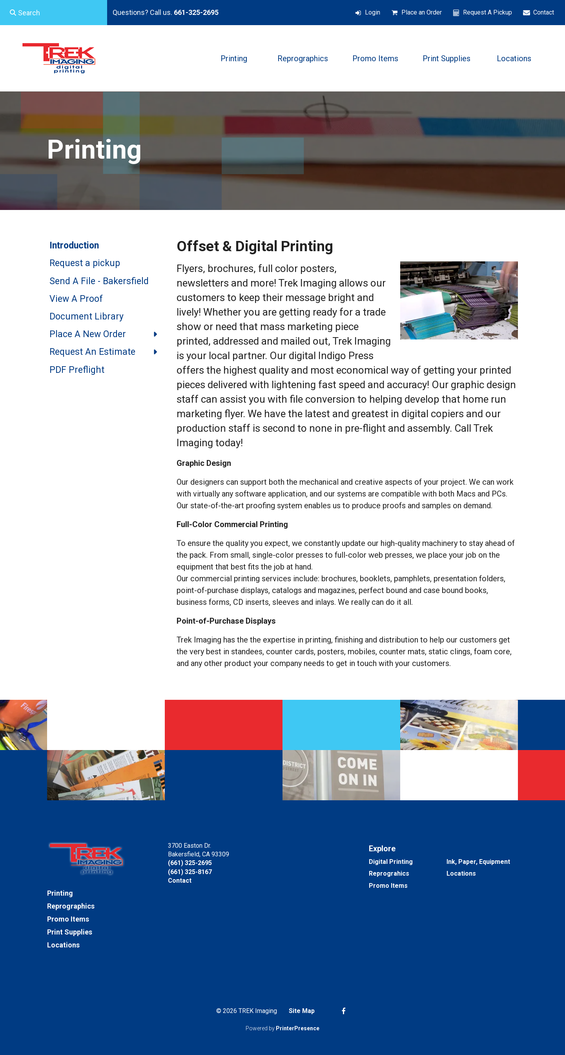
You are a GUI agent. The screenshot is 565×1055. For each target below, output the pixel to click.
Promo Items (375, 58)
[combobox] (53, 12)
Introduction (74, 245)
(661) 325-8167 (190, 872)
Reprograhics (389, 873)
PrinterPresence (297, 1028)
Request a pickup (84, 263)
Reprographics (302, 58)
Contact (543, 12)
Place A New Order (107, 334)
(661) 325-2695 (190, 863)
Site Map (302, 1011)
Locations (514, 58)
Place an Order (421, 12)
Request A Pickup (487, 12)
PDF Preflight (76, 370)
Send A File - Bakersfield (99, 281)
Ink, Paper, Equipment (478, 861)
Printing (234, 58)
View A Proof (76, 299)
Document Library (86, 316)
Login (372, 12)
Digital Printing (391, 861)
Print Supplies (446, 58)
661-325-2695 (196, 12)
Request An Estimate (107, 352)
